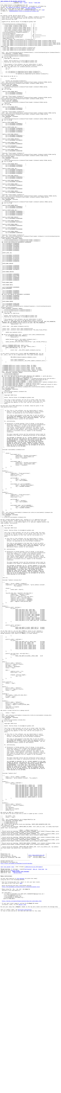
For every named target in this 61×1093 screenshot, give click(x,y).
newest (40, 1039)
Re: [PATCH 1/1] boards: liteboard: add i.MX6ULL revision (23, 8)
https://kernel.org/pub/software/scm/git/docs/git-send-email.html (22, 1080)
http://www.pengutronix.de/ (37, 1025)
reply (12, 1039)
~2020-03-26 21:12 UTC (31, 1039)
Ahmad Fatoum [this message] (20, 1045)
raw (43, 11)
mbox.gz (35, 1042)
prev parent (7, 1039)
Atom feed (39, 3)
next (2, 1039)
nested (29, 1042)
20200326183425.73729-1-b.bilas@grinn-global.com (23, 13)
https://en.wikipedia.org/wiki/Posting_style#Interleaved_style (21, 1063)
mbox (21, 1058)
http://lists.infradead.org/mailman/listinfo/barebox (16, 1035)
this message (20, 1053)
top (46, 1042)
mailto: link (22, 1084)
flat (25, 1042)
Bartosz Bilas (15, 1043)
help (23, 3)
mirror (33, 3)
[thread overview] (30, 10)
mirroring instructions (25, 1090)
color (27, 3)
